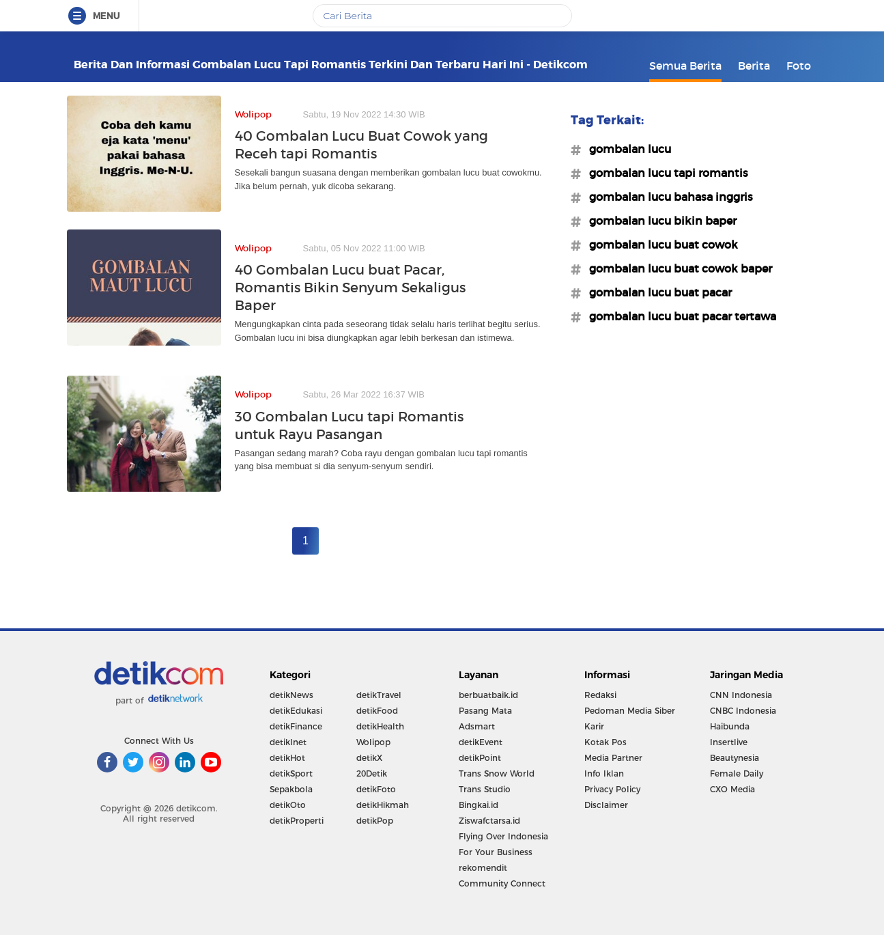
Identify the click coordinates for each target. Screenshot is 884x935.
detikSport (291, 773)
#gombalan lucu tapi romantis (664, 173)
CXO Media (732, 789)
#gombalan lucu (626, 149)
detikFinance (296, 726)
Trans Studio (485, 789)
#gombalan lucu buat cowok (659, 244)
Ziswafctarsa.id (489, 820)
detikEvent (480, 742)
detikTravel (378, 695)
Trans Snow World (496, 773)
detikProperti (297, 820)
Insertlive (728, 742)
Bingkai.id (478, 805)
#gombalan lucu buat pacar (656, 292)
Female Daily (736, 773)
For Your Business (495, 852)
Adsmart (477, 726)
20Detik (371, 773)
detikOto (288, 805)
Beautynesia (734, 758)
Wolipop (373, 742)
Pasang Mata (485, 711)
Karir (594, 726)
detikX (369, 758)
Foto (798, 65)
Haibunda (730, 726)
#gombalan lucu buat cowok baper (676, 268)
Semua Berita (685, 65)
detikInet (288, 742)
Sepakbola (291, 789)
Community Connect (502, 883)
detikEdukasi (296, 711)
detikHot (287, 758)
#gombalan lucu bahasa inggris (667, 197)
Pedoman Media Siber (629, 711)
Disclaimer (606, 805)
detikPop (374, 820)
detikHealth (380, 726)
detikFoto (376, 789)
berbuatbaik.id (488, 695)
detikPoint (480, 758)
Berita (754, 65)
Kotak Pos (605, 742)
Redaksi (600, 695)
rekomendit (483, 868)
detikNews (291, 695)
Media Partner (613, 758)
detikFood (377, 711)
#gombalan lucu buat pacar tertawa (678, 316)
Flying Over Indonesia (503, 836)
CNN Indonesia (741, 695)
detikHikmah (382, 805)
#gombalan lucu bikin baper (659, 220)
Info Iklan (604, 773)
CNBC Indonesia (743, 711)
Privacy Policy (612, 789)
